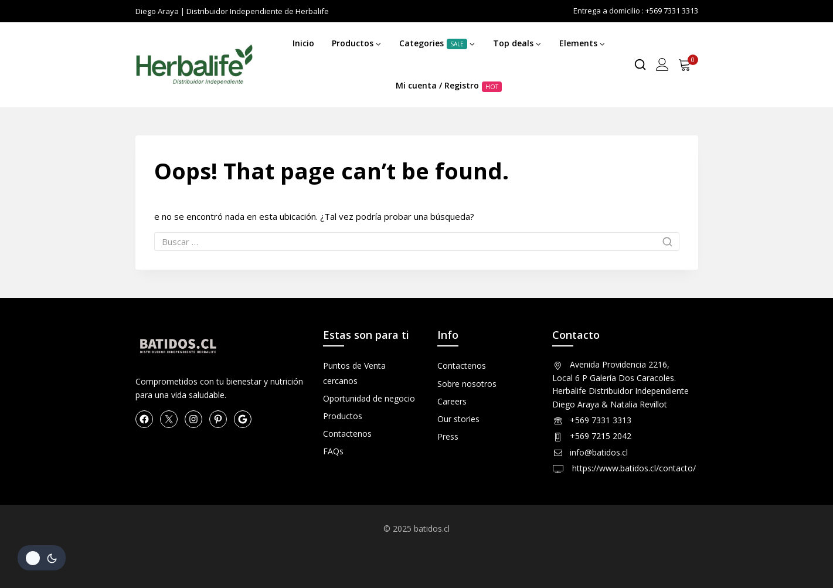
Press (447, 436)
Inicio (303, 43)
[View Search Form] (640, 64)
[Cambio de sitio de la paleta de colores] (42, 557)
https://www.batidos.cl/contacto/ (633, 468)
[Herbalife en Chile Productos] (194, 65)
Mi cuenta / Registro (449, 85)
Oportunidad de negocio (369, 398)
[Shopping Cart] (688, 64)
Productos (342, 416)
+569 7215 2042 (600, 435)
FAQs (333, 451)
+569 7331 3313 (600, 420)
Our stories (458, 418)
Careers (452, 401)
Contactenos (347, 433)
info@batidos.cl (599, 452)
